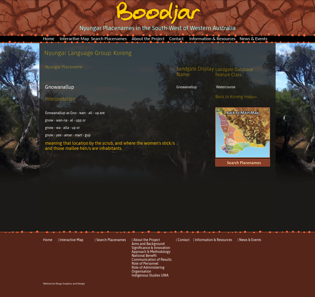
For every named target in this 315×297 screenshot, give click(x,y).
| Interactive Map (70, 240)
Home (48, 38)
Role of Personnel (145, 263)
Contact (176, 38)
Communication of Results (152, 260)
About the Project (148, 38)
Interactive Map (74, 38)
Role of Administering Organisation (148, 269)
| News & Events (249, 240)
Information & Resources (212, 38)
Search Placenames (109, 38)
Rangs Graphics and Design (70, 283)
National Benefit (144, 256)
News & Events (253, 38)
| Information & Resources (212, 240)
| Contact (182, 240)
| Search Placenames (110, 240)
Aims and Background (148, 244)
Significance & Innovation (151, 248)
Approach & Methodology (151, 252)
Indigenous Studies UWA (150, 275)
